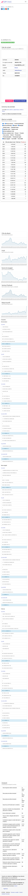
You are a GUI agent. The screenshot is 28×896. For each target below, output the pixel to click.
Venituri (15, 125)
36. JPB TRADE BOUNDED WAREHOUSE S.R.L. (9, 440)
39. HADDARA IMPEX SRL (6, 727)
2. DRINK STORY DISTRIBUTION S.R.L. (7, 592)
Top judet (2, 354)
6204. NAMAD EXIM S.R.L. (6, 514)
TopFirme (5, 888)
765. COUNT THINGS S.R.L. (6, 396)
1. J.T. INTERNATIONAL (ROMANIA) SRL (8, 703)
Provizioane (17, 135)
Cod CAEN (13, 138)
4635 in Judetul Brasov (14, 109)
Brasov (16, 67)
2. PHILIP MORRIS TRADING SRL (7, 705)
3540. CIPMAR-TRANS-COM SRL (6, 554)
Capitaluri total (6, 129)
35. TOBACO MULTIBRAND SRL (6, 438)
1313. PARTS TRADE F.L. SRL (6, 376)
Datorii (12, 135)
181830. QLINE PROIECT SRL (6, 492)
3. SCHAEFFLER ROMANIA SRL (6, 361)
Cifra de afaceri (9, 123)
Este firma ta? (9, 100)
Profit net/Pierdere (7, 125)
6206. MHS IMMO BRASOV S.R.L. (7, 519)
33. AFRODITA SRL (5, 569)
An (3, 123)
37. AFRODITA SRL (5, 722)
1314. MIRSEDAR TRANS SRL (6, 378)
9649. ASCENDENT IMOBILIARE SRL (7, 653)
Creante (21, 133)
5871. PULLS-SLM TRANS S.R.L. (6, 683)
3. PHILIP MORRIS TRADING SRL (7, 421)
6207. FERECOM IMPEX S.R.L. (6, 522)
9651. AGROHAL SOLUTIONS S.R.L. (7, 658)
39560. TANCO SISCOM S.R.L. (6, 346)
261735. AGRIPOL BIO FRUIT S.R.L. (7, 635)
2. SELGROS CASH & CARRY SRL (7, 359)
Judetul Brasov (18, 70)
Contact (15, 886)
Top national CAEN (4, 413)
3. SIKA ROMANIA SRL (5, 648)
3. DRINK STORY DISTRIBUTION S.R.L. (7, 461)
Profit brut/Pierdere (19, 123)
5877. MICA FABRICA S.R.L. (6, 697)
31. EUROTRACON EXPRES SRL (6, 428)
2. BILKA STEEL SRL (5, 646)
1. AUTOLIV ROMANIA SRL (6, 356)
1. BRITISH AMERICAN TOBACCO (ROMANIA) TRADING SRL (11, 416)
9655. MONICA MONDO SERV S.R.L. (7, 668)
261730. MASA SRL (5, 623)
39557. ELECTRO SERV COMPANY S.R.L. (8, 339)
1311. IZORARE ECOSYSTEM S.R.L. (7, 371)
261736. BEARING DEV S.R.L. (6, 638)
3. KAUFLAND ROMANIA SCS (6, 475)
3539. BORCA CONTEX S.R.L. (6, 551)
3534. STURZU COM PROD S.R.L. (7, 539)
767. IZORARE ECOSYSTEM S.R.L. (7, 401)
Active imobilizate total (8, 131)
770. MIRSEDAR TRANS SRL (6, 408)
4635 (8, 109)
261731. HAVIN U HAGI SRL (6, 626)
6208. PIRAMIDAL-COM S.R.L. (6, 524)
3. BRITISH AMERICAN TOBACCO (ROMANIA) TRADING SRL (11, 708)
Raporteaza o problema (20, 100)
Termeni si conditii (14, 892)
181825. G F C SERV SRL (5, 480)
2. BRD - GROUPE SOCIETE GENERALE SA (8, 616)
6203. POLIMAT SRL (5, 512)
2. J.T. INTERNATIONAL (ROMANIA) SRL (8, 418)
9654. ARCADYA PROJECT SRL (6, 665)
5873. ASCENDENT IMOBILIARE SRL (7, 688)
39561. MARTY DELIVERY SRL (6, 348)
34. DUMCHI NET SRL (5, 715)
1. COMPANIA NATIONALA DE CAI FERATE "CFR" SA (10, 470)
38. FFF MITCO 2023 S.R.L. (6, 725)
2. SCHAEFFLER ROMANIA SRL (6, 502)
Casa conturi (5, 135)
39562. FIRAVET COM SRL (6, 351)
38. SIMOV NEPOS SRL (5, 581)
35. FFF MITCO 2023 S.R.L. (6, 574)
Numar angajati (6, 138)
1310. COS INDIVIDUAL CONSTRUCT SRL (8, 368)
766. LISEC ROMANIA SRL (6, 398)
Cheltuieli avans (14, 127)
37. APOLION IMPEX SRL (5, 579)
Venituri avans (6, 127)
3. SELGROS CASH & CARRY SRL (7, 505)
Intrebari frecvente (6, 894)
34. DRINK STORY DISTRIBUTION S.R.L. (8, 435)
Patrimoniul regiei (16, 137)
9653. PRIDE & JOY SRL (5, 663)
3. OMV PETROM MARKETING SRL (7, 331)
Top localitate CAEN (4, 454)
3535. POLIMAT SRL (5, 542)
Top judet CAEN (3, 443)
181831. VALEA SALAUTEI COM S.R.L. (7, 494)
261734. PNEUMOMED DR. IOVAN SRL (8, 633)
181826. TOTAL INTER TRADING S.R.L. (7, 482)
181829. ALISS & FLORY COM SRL (7, 489)
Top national (3, 324)
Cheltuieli (20, 125)
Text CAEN (20, 138)
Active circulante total (7, 133)
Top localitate (3, 384)
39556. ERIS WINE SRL (5, 336)
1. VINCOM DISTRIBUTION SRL (6, 446)
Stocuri (16, 133)
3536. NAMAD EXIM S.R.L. (6, 544)
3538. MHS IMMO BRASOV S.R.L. (7, 549)
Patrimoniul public (6, 137)
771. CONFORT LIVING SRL (6, 410)
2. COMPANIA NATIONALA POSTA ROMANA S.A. (9, 472)
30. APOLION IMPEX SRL (5, 426)
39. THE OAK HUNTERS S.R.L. (6, 584)
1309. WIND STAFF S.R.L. (5, 366)
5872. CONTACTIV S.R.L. (5, 685)
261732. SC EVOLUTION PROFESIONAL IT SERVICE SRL (10, 628)
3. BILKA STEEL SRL (5, 391)
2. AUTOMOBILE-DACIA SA (6, 329)
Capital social (14, 129)
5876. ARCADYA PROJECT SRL (6, 695)
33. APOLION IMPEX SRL (5, 713)
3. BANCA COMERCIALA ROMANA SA (7, 618)
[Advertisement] (14, 24)
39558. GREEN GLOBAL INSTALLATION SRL (8, 341)
